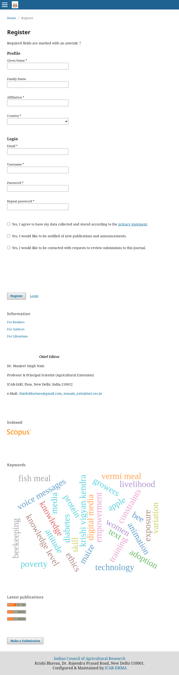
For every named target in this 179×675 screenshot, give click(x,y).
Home (11, 18)
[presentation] (43, 271)
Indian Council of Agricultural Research (89, 658)
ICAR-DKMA (116, 668)
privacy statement (132, 224)
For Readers (16, 322)
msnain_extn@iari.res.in (83, 393)
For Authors (16, 329)
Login (34, 296)
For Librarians (17, 336)
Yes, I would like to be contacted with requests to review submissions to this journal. (76, 248)
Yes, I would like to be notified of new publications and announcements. (67, 236)
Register (16, 296)
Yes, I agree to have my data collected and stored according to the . (77, 224)
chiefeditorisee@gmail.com (40, 393)
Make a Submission (25, 641)
